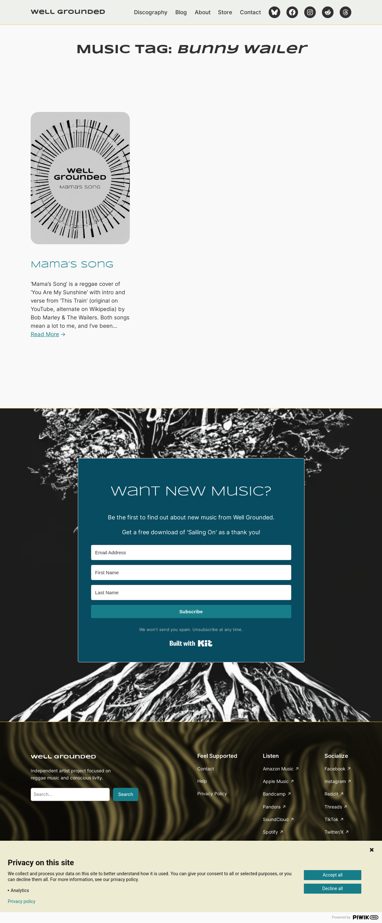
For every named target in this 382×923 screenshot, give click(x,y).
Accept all (333, 875)
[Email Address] (191, 552)
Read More (45, 334)
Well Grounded (68, 12)
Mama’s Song (72, 264)
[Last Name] (191, 592)
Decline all (332, 888)
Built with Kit (191, 643)
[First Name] (191, 572)
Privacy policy (21, 901)
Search (125, 794)
